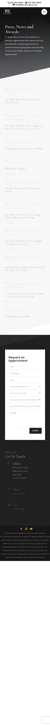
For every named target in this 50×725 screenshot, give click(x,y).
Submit (35, 431)
